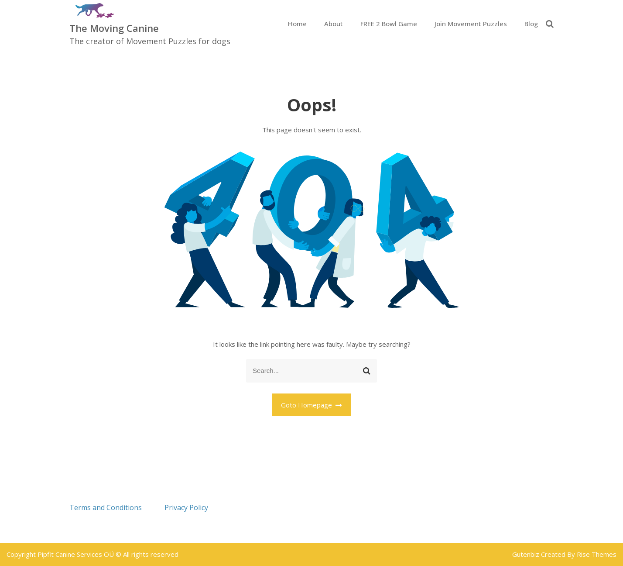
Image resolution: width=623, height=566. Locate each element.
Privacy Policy (186, 507)
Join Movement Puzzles (471, 23)
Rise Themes (596, 554)
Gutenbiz (526, 554)
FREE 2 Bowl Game (388, 23)
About (333, 23)
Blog (531, 23)
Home (297, 23)
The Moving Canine (114, 28)
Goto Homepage (311, 404)
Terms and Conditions (105, 507)
